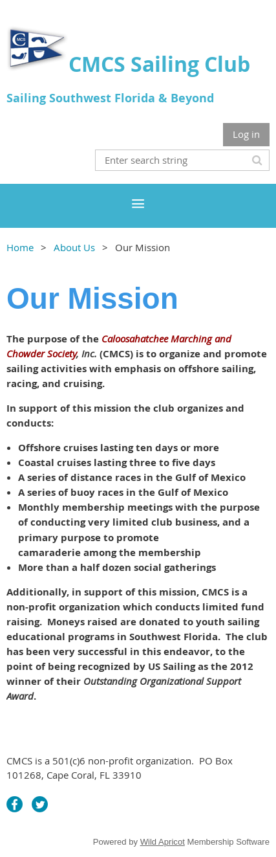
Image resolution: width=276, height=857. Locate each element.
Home (20, 247)
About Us (74, 247)
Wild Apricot (162, 842)
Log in (246, 134)
